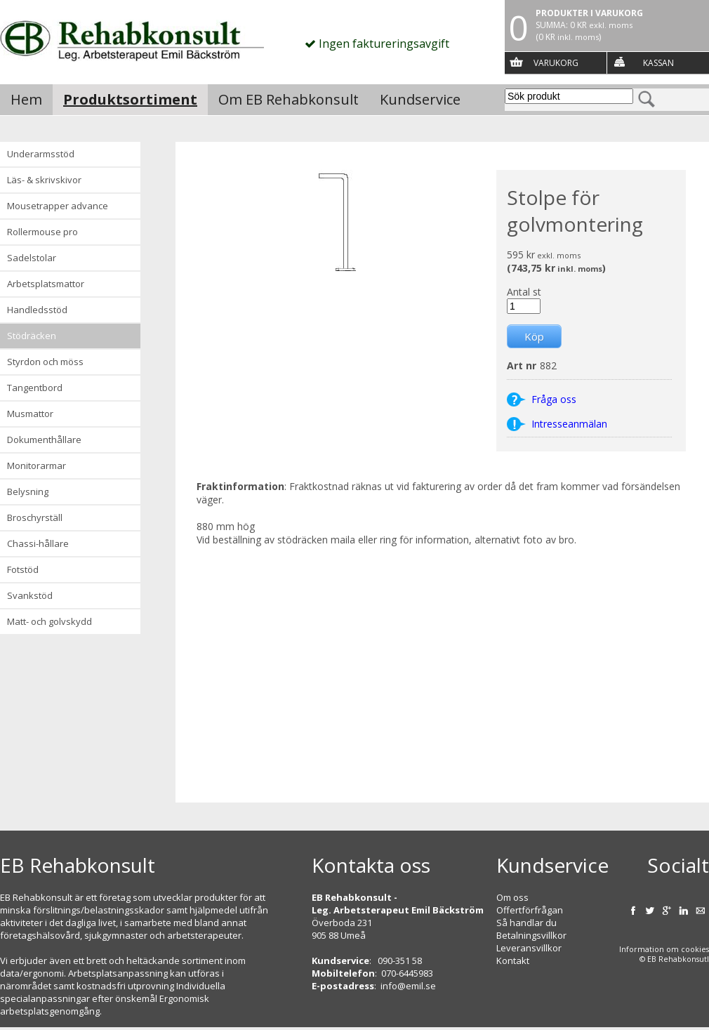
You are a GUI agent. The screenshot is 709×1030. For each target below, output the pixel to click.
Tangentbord (34, 387)
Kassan (658, 63)
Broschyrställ (34, 517)
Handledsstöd (37, 309)
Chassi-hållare (38, 543)
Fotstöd (23, 569)
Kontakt (512, 960)
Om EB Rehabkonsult (288, 99)
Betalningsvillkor (531, 935)
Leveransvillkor (529, 948)
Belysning (27, 491)
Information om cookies (664, 949)
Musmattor (30, 413)
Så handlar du (526, 922)
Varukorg (556, 63)
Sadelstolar (31, 257)
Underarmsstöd (40, 153)
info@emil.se (408, 985)
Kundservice (420, 99)
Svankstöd (30, 595)
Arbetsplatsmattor (45, 283)
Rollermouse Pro (42, 231)
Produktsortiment (130, 99)
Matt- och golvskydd (49, 621)
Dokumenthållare (44, 439)
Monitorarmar (36, 465)
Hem (26, 99)
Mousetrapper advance (57, 205)
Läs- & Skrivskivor (44, 179)
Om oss (512, 897)
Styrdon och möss (45, 361)
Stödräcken (31, 335)
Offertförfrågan (529, 910)
